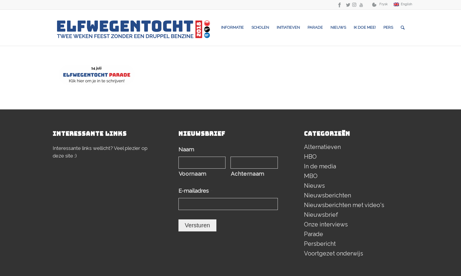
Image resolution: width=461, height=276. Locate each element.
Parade (313, 234)
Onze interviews (326, 224)
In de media (320, 166)
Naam (188, 149)
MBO (311, 176)
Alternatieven (322, 146)
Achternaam (247, 174)
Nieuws (314, 185)
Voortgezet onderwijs (333, 253)
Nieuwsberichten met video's (344, 205)
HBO (310, 156)
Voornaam (192, 174)
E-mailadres (195, 191)
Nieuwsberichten (327, 195)
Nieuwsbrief (321, 214)
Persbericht (320, 243)
